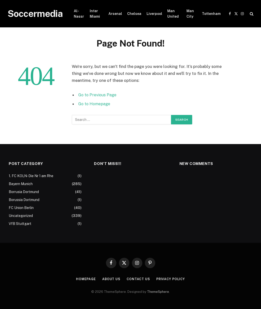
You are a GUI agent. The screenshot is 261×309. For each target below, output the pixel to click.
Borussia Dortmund (24, 200)
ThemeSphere (158, 292)
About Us (111, 279)
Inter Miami (95, 13)
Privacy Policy (171, 279)
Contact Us (138, 279)
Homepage (85, 279)
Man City (190, 13)
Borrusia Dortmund (24, 192)
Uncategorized (21, 216)
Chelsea (134, 14)
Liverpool (154, 14)
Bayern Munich (21, 184)
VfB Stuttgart (20, 224)
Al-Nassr (79, 13)
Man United (173, 13)
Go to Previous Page (97, 94)
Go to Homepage (94, 103)
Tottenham (211, 14)
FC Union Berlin (21, 208)
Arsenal (115, 14)
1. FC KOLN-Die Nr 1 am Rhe (31, 176)
